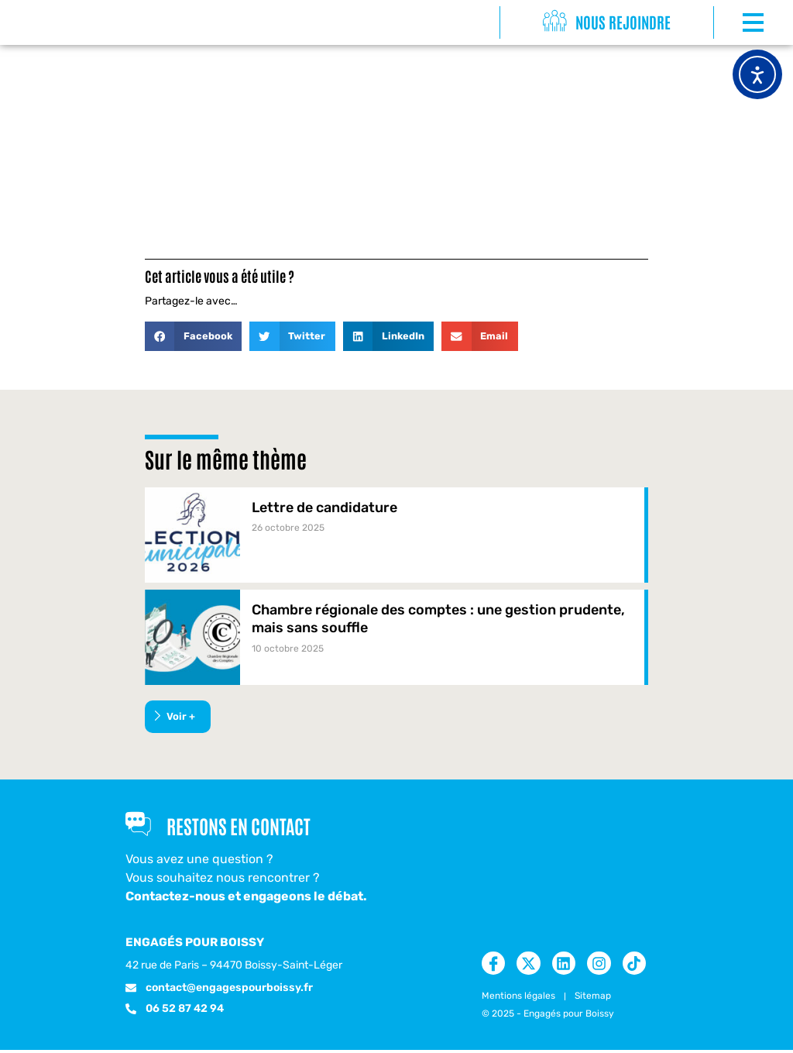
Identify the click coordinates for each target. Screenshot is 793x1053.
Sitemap (593, 998)
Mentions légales (518, 998)
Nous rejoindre (624, 22)
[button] (193, 336)
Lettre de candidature (324, 507)
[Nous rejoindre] (554, 22)
